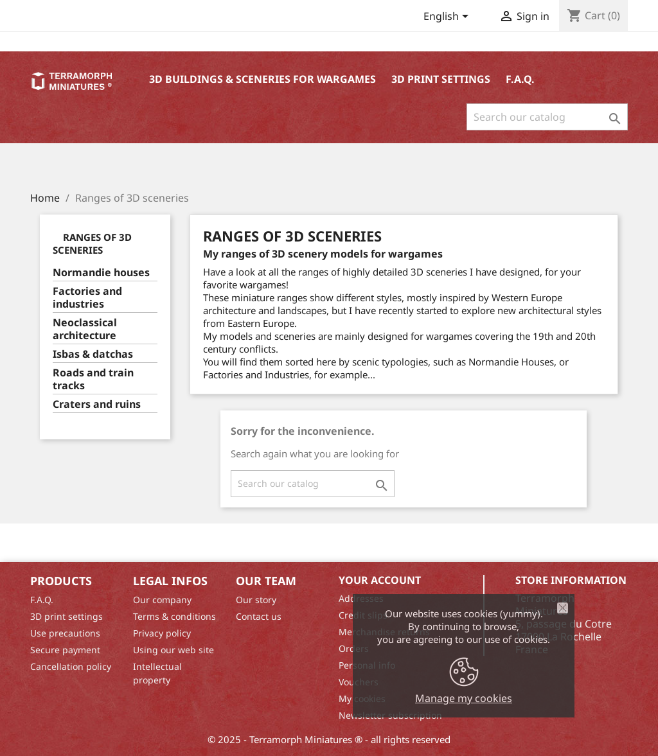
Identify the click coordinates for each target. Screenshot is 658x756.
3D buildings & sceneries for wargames (262, 79)
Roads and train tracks (93, 379)
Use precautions (65, 633)
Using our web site (173, 650)
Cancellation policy (70, 666)
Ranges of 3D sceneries (92, 243)
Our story (256, 599)
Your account (380, 580)
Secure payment (65, 650)
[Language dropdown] (448, 17)
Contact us (258, 616)
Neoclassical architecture (85, 329)
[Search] (547, 116)
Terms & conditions (174, 616)
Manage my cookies (463, 698)
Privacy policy (162, 633)
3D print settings (440, 79)
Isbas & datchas (93, 354)
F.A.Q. (520, 79)
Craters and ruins (97, 404)
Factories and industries (87, 298)
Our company (162, 599)
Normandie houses (101, 272)
